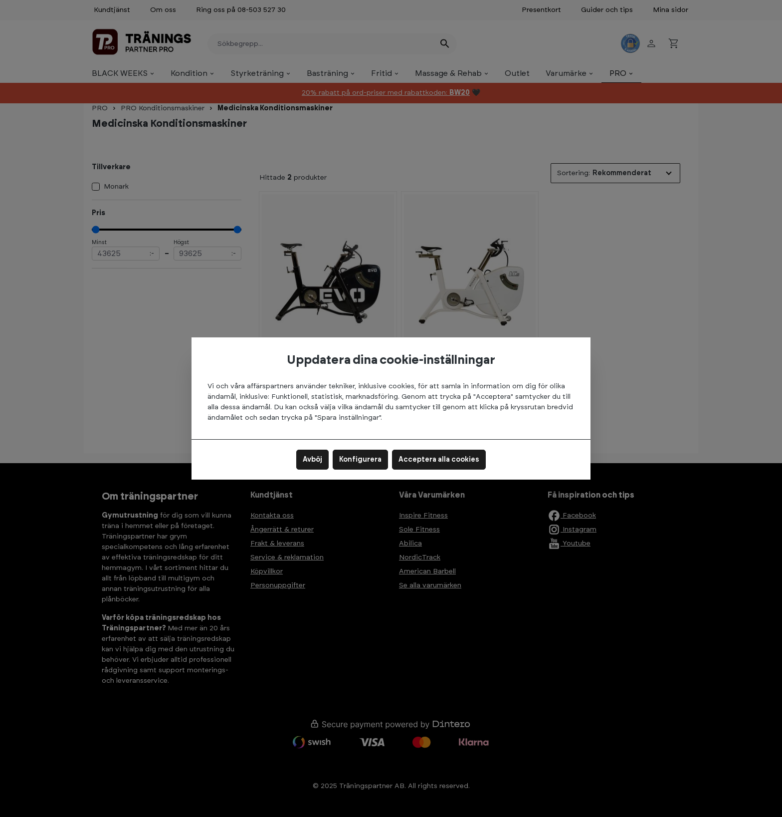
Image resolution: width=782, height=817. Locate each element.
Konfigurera (360, 459)
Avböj (312, 459)
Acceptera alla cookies (438, 459)
